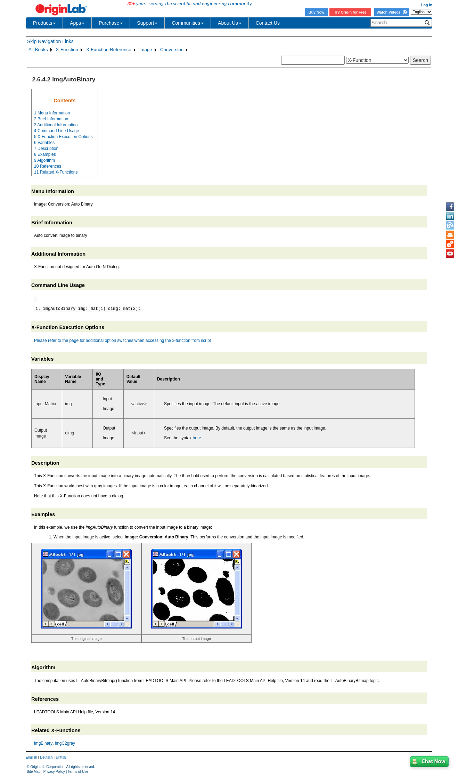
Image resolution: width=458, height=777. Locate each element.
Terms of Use (78, 772)
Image (145, 49)
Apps (77, 23)
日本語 (61, 757)
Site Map (33, 772)
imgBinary (43, 743)
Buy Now (317, 12)
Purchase (111, 23)
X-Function (67, 49)
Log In (426, 5)
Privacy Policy (54, 772)
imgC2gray (65, 743)
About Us (230, 23)
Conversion (171, 49)
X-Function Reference (108, 49)
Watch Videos (391, 12)
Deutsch (46, 757)
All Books (38, 49)
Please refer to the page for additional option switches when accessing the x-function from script (122, 340)
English (31, 757)
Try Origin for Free (350, 12)
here (197, 437)
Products (44, 23)
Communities (188, 23)
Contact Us (268, 23)
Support (147, 23)
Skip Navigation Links (50, 41)
